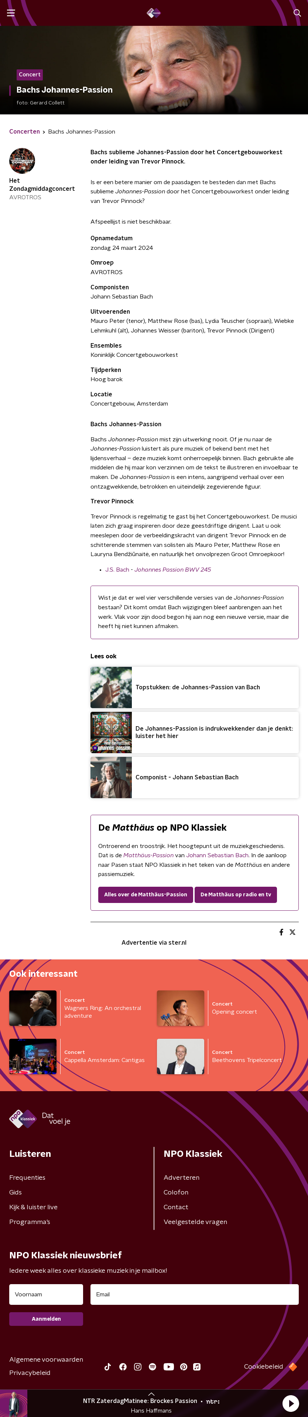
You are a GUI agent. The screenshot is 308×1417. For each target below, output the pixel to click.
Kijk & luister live (33, 1207)
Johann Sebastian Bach (217, 855)
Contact (176, 1207)
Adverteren (181, 1178)
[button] (290, 1403)
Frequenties (27, 1178)
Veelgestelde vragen (195, 1222)
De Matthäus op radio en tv (236, 894)
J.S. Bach (117, 570)
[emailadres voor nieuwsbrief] (194, 1294)
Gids (15, 1192)
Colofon (176, 1192)
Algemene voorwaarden (46, 1359)
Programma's (29, 1222)
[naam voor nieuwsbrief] (46, 1294)
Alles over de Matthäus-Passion (145, 894)
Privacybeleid (30, 1373)
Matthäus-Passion (148, 855)
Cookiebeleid (263, 1366)
